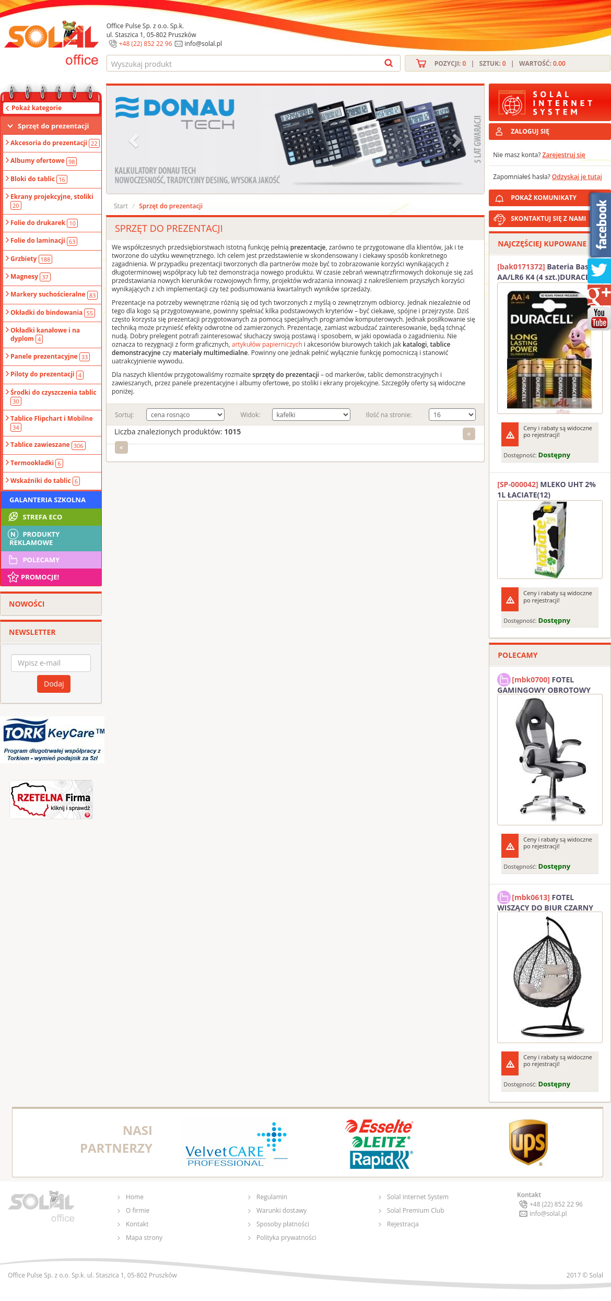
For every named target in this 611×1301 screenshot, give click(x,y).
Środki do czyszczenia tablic (53, 397)
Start (121, 206)
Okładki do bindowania (52, 312)
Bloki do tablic (38, 179)
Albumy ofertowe (43, 160)
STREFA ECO (34, 517)
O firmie (137, 1210)
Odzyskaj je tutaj (577, 176)
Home (135, 1196)
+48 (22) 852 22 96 (145, 43)
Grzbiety (31, 259)
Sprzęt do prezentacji (53, 126)
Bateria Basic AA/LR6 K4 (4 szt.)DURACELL (547, 272)
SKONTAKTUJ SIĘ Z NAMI (548, 218)
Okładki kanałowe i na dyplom (45, 335)
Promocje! (32, 577)
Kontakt (137, 1224)
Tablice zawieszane (48, 445)
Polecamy (33, 559)
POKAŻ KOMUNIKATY (559, 196)
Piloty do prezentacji (47, 374)
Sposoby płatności (282, 1224)
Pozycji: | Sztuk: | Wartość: (500, 63)
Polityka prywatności (286, 1237)
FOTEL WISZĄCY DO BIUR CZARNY (545, 901)
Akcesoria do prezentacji (55, 143)
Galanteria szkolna (47, 499)
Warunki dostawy (281, 1210)
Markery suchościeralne (54, 294)
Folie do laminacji (43, 240)
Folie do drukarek (44, 223)
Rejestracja (403, 1224)
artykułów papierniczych (267, 344)
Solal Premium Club (415, 1210)
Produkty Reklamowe (33, 537)
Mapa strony (144, 1237)
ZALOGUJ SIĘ (530, 131)
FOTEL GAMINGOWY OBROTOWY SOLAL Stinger (544, 683)
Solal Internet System (418, 1196)
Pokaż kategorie (36, 107)
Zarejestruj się (564, 154)
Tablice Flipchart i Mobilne (51, 423)
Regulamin (271, 1196)
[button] (135, 140)
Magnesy (30, 276)
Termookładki (36, 463)
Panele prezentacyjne (50, 356)
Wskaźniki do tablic (45, 481)
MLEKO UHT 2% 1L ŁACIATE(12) (546, 489)
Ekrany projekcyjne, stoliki (51, 201)
